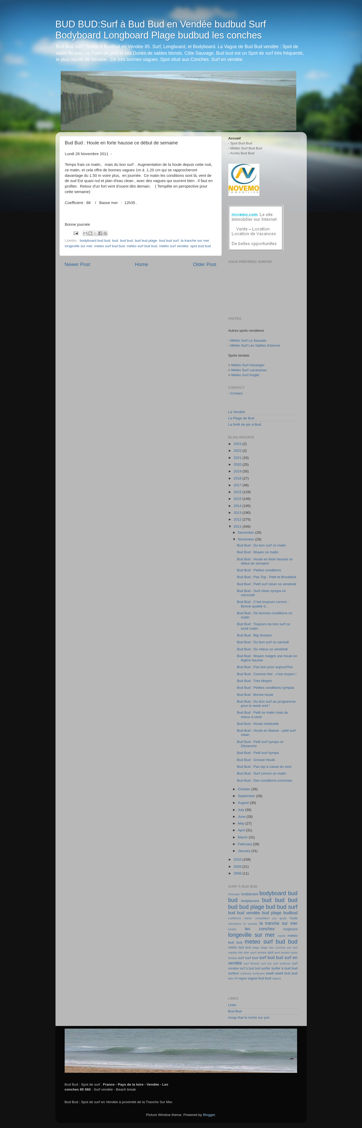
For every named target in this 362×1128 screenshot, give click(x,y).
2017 (237, 485)
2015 (237, 499)
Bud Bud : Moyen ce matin (257, 552)
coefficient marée (240, 918)
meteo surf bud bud (109, 246)
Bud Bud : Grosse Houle (256, 760)
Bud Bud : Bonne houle (255, 695)
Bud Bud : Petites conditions (259, 570)
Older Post (204, 264)
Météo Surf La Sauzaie (248, 340)
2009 (237, 866)
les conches (260, 928)
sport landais (258, 952)
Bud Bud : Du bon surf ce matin (261, 545)
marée (282, 935)
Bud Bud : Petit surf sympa (258, 753)
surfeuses (259, 973)
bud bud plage (146, 240)
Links (232, 1005)
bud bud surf (169, 240)
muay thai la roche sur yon (249, 1017)
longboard (290, 929)
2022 (237, 451)
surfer (265, 968)
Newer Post (77, 264)
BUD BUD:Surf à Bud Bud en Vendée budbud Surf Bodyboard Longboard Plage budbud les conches (160, 30)
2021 (237, 458)
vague (242, 978)
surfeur (233, 973)
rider (246, 952)
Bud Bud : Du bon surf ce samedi (263, 642)
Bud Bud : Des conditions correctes (264, 780)
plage (255, 947)
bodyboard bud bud (95, 240)
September (247, 796)
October (245, 789)
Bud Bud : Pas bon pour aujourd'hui (265, 667)
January (245, 851)
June (242, 817)
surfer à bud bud (284, 968)
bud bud (126, 240)
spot (271, 952)
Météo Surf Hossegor (248, 365)
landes (232, 929)
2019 (237, 471)
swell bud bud (286, 973)
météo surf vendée (173, 246)
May (242, 823)
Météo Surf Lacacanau (249, 370)
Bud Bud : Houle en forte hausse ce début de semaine (265, 561)
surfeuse (246, 973)
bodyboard (249, 894)
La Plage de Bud (241, 418)
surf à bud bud (250, 968)
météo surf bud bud (142, 246)
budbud (290, 912)
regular (232, 952)
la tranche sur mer (195, 240)
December (246, 532)
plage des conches (273, 947)
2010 (237, 859)
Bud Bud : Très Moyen (254, 681)
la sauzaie (250, 923)
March (243, 837)
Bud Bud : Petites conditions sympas (265, 688)
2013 (237, 513)
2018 (237, 478)
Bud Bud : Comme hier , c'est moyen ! (266, 674)
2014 (237, 506)
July (241, 810)
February (245, 844)
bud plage (271, 912)
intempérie (234, 923)
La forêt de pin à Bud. (245, 424)
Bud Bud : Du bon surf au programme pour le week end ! (266, 704)
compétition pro (266, 918)
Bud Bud (235, 1011)
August (244, 803)
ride (240, 952)
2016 (237, 492)
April (242, 830)
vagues (276, 978)
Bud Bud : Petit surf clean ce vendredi (266, 584)
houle (294, 918)
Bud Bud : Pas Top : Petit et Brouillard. (267, 577)
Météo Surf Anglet (245, 375)
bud (115, 240)
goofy (283, 918)
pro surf (292, 947)
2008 (237, 873)
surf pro (266, 963)
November (246, 539)
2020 (237, 464)
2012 (237, 519)
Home (141, 264)
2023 (237, 444)
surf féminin (251, 963)
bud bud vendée (244, 912)
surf (241, 958)
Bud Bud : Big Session (254, 635)
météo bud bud (239, 947)
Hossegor (234, 894)
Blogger (209, 1115)
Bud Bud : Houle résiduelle (258, 724)
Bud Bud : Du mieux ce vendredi (262, 649)
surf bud (251, 958)
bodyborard (250, 901)
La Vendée (236, 412)
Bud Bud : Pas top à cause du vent (264, 767)
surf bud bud (271, 957)
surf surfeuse (282, 963)
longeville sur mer (78, 246)
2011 (237, 526)
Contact (236, 393)
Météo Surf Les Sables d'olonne (255, 345)
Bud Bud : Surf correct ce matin (261, 773)
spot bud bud (200, 246)
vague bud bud (259, 978)
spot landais (282, 952)
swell (270, 973)
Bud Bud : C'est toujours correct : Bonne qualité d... (263, 604)
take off (232, 978)
